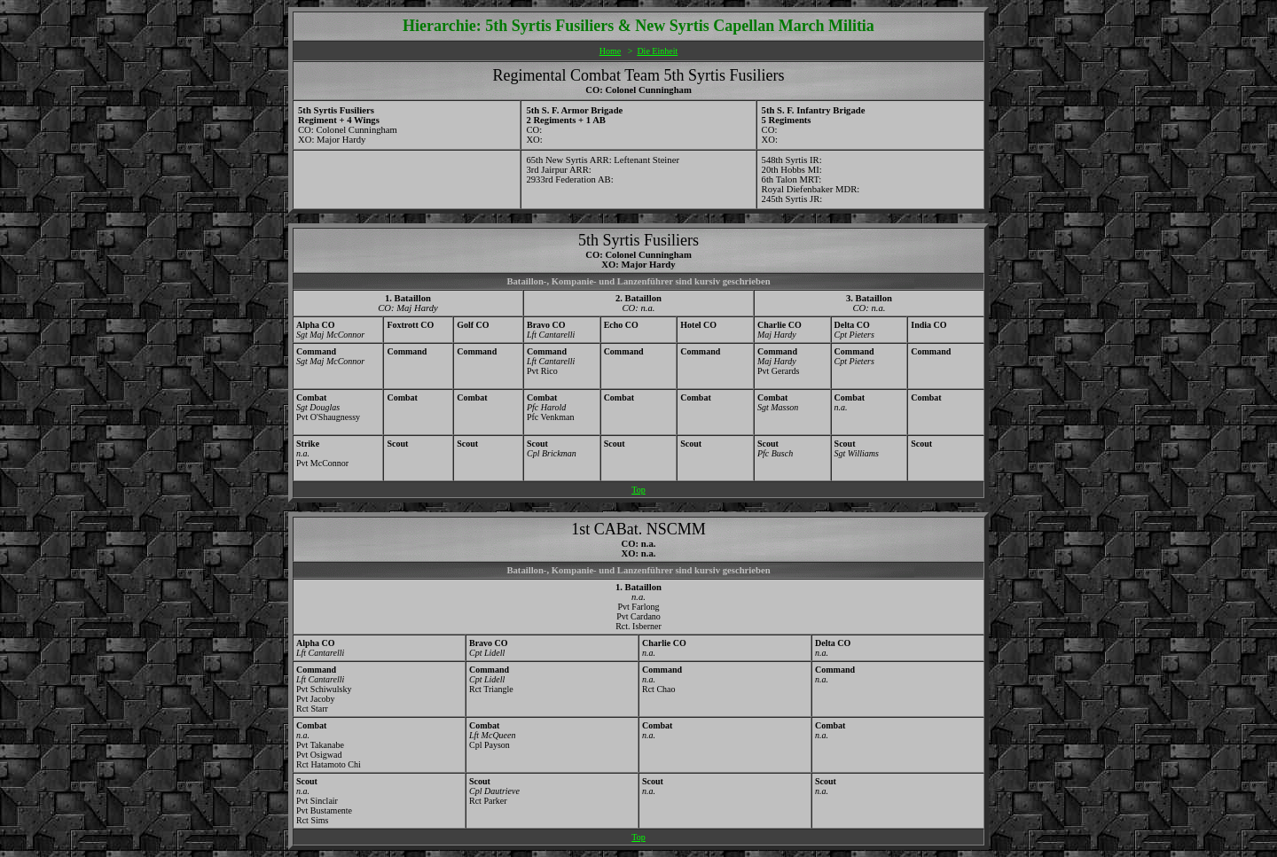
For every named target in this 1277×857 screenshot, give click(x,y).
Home (610, 51)
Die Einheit (657, 51)
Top (638, 490)
